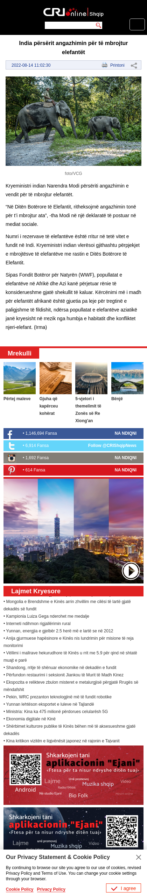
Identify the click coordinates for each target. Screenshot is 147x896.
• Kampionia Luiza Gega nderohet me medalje (46, 617)
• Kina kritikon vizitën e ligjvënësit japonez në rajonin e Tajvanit (62, 742)
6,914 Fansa (37, 445)
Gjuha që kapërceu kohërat (49, 406)
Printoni (117, 65)
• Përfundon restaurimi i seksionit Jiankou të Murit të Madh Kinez (64, 676)
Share (133, 65)
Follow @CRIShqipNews (112, 445)
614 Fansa (36, 470)
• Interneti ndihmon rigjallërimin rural (37, 624)
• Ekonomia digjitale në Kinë (30, 720)
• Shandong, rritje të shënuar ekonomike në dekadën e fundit (60, 668)
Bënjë (117, 398)
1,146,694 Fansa (41, 433)
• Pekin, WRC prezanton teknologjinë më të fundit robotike (58, 698)
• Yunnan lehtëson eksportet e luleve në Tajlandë (49, 705)
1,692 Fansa (37, 457)
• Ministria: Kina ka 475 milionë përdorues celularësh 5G (56, 712)
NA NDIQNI (125, 433)
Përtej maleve (17, 398)
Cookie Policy (20, 889)
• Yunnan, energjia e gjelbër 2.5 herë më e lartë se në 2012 (58, 632)
